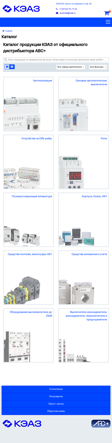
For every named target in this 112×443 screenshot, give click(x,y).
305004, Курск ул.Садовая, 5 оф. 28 (74, 4)
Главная (7, 31)
